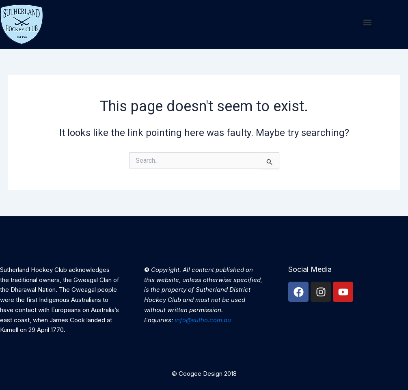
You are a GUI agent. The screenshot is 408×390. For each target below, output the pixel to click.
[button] (367, 22)
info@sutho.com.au (203, 320)
